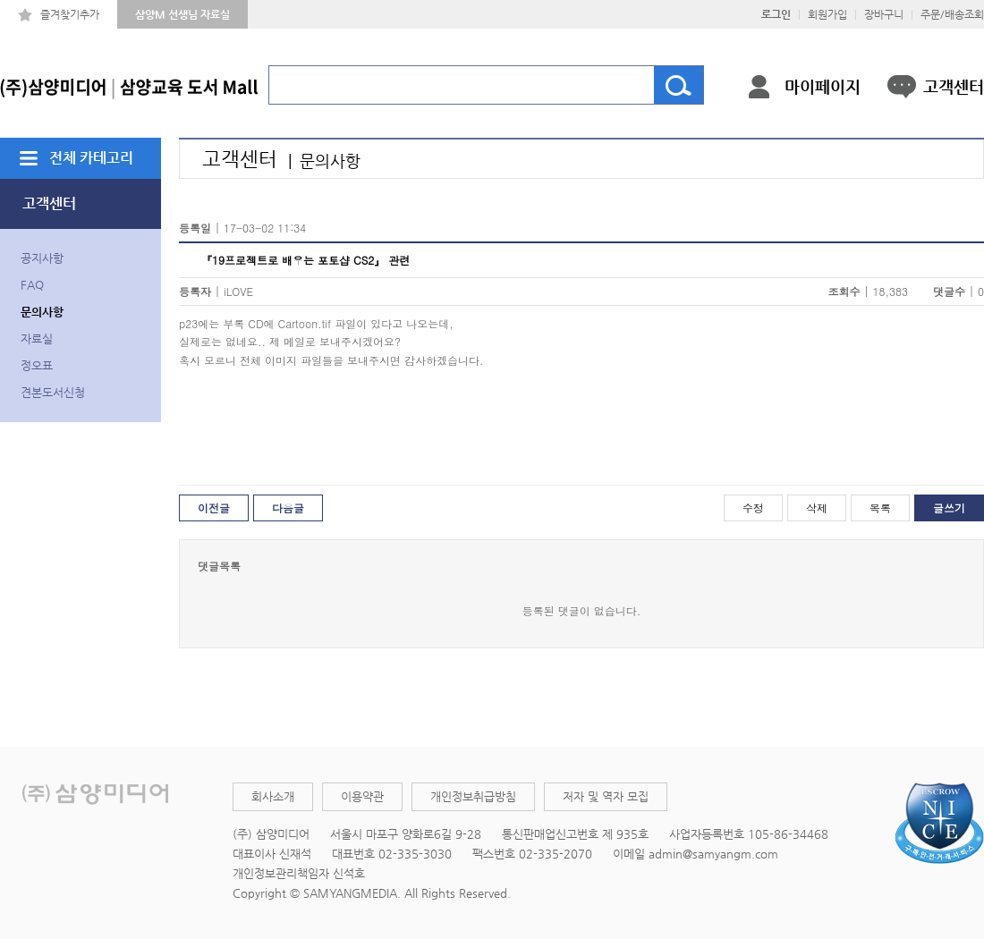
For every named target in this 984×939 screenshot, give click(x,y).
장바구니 (883, 14)
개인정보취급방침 (473, 796)
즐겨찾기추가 (69, 14)
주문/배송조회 (952, 14)
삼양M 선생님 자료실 (182, 14)
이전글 (214, 507)
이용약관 (362, 796)
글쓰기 (949, 507)
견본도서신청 (53, 392)
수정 (753, 507)
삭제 (816, 507)
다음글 (288, 507)
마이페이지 (823, 86)
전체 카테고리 (91, 157)
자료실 (37, 338)
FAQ (32, 285)
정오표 (37, 365)
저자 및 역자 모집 (606, 796)
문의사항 (42, 311)
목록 (880, 507)
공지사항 (42, 258)
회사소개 (272, 796)
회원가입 (827, 14)
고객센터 (953, 86)
